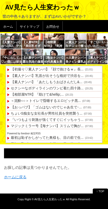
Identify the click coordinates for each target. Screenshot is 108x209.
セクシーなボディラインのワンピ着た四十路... (47, 88)
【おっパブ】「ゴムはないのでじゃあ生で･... (46, 107)
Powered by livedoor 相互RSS (24, 133)
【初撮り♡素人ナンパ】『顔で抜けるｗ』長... (47, 69)
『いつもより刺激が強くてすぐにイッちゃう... (47, 120)
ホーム (8, 26)
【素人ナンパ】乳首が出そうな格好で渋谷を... (47, 76)
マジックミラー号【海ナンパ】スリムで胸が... (47, 126)
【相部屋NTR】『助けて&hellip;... (37, 94)
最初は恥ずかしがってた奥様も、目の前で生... (47, 138)
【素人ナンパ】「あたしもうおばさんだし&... (46, 82)
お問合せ (52, 26)
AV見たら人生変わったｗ (42, 7)
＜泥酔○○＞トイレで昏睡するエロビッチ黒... (46, 101)
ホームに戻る (15, 177)
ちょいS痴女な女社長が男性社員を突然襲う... (46, 113)
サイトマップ (29, 26)
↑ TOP (100, 191)
